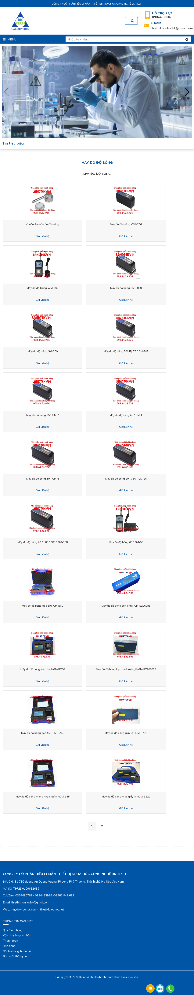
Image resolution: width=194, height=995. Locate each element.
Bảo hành (9, 946)
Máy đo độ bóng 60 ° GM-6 (49, 478)
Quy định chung (13, 930)
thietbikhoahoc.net (101, 977)
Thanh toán (10, 940)
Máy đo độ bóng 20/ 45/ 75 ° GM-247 (145, 351)
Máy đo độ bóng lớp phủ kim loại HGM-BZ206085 (145, 669)
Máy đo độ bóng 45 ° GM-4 (145, 415)
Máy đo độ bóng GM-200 (49, 351)
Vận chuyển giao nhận (17, 935)
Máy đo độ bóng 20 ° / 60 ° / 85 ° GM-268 (49, 542)
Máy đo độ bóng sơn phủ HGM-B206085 (145, 605)
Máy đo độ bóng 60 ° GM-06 (145, 542)
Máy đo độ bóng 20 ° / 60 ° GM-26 (145, 478)
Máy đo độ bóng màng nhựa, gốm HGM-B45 (49, 796)
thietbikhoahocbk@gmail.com (172, 25)
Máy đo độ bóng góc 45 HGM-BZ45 (49, 733)
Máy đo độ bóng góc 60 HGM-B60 (49, 605)
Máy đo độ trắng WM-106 (49, 288)
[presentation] (6, 92)
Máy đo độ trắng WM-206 (145, 224)
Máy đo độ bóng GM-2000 (145, 288)
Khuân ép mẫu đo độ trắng (49, 224)
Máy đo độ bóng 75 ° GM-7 (49, 415)
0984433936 (162, 15)
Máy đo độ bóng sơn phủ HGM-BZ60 (49, 669)
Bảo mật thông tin (15, 956)
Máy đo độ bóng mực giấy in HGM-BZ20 (145, 796)
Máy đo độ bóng (97, 173)
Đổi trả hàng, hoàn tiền (17, 951)
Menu (9, 39)
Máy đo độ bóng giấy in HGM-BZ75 (145, 733)
